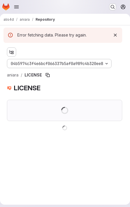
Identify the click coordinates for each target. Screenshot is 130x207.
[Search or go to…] (112, 6)
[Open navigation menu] (16, 7)
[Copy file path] (47, 75)
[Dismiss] (115, 35)
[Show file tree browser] (11, 52)
